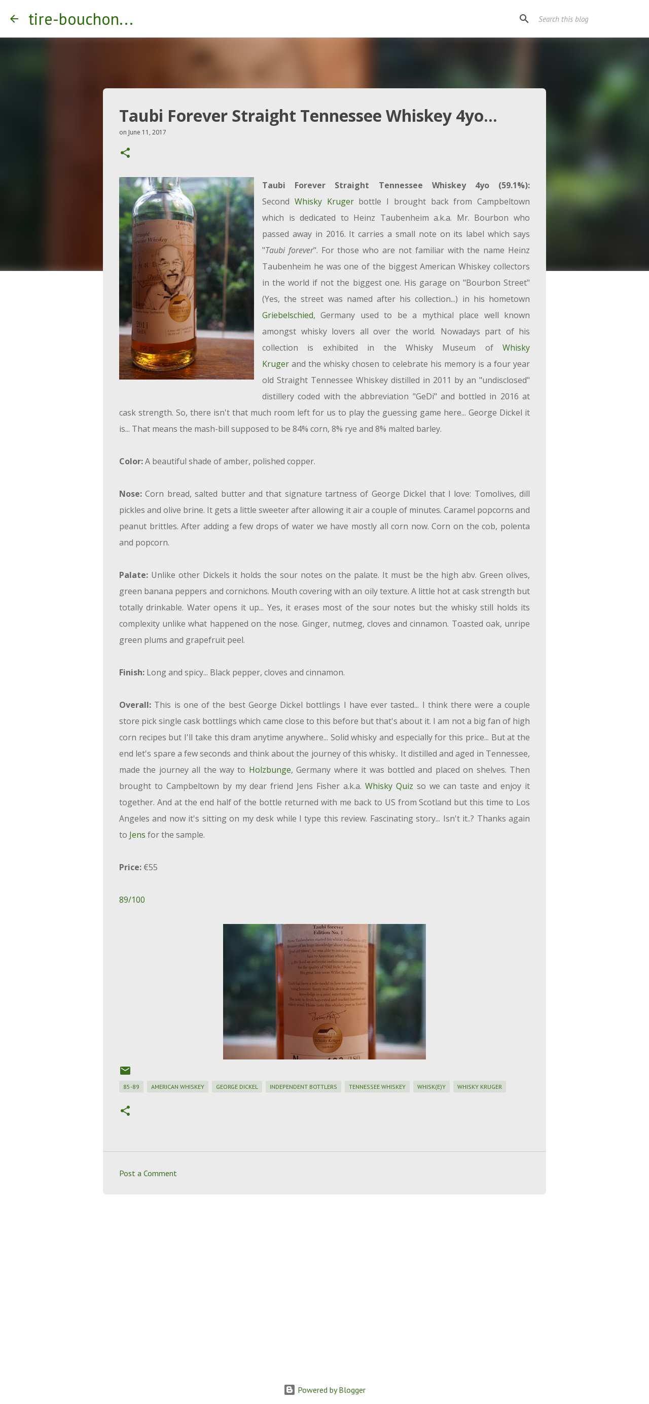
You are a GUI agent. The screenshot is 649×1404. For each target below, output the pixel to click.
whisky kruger (479, 1086)
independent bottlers (303, 1086)
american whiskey (177, 1086)
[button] (125, 153)
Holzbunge (270, 769)
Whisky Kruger (324, 201)
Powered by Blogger (324, 1390)
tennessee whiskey (377, 1086)
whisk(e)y (431, 1086)
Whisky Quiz (389, 786)
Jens (137, 834)
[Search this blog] (587, 19)
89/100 (132, 899)
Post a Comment (148, 1173)
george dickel (237, 1086)
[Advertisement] (324, 1281)
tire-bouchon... (80, 18)
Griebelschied (287, 315)
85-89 (131, 1086)
